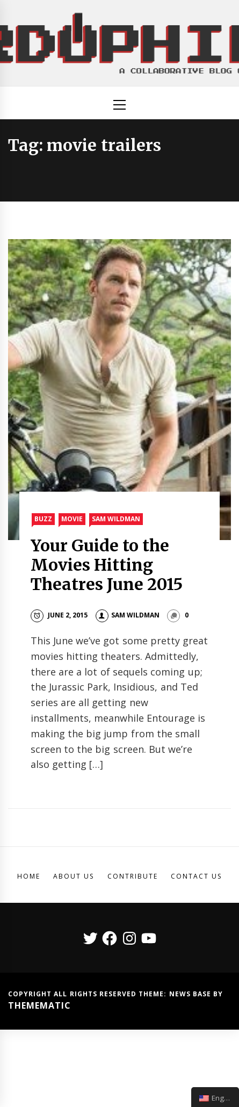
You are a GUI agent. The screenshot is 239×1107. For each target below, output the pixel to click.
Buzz (43, 518)
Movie (72, 518)
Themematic (39, 1005)
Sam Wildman (116, 518)
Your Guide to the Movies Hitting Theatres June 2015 (107, 564)
